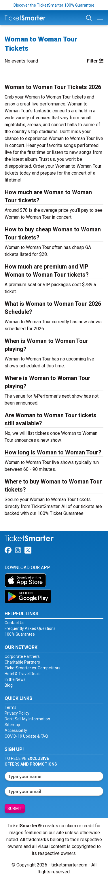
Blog (9, 685)
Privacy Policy (17, 713)
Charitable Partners (22, 662)
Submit (14, 808)
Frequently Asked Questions (30, 628)
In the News (15, 679)
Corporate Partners (22, 656)
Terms (10, 707)
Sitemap (12, 724)
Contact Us (14, 622)
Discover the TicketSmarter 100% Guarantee (54, 5)
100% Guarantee (20, 634)
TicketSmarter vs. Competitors (32, 668)
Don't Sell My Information (27, 719)
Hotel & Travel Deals (23, 673)
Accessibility (16, 730)
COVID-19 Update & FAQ (26, 736)
